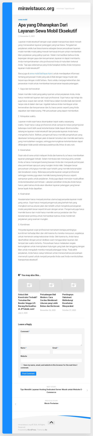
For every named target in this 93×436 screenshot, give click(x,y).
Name (24, 348)
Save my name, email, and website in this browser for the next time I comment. (49, 366)
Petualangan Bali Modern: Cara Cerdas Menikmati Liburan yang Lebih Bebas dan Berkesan (50, 300)
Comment (25, 331)
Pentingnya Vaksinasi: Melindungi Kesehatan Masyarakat (68, 300)
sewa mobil (22, 20)
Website (24, 356)
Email (55, 348)
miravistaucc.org (36, 8)
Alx (46, 430)
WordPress (31, 430)
